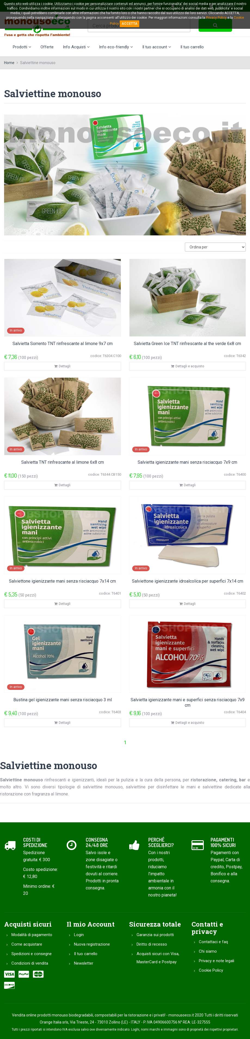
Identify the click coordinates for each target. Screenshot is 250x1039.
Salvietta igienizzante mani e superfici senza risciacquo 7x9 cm (188, 702)
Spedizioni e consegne (31, 953)
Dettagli (62, 366)
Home (9, 63)
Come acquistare (26, 944)
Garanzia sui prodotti (155, 934)
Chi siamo (208, 951)
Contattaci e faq (213, 941)
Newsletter (83, 963)
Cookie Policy (211, 970)
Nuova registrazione (92, 944)
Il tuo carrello (192, 47)
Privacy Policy (216, 18)
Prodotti (22, 47)
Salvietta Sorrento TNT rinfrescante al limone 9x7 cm (63, 343)
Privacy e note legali (216, 960)
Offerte (47, 47)
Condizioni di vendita (29, 963)
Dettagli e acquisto (187, 366)
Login (79, 934)
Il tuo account (156, 47)
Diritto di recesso (152, 944)
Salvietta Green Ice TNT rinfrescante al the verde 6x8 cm (187, 343)
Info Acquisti (76, 47)
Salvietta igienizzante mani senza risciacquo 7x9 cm (187, 462)
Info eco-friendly (116, 47)
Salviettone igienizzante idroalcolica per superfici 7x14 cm (187, 581)
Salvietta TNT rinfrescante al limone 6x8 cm (62, 462)
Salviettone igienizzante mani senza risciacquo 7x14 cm (62, 581)
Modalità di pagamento (31, 934)
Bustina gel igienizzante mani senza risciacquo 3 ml (62, 699)
